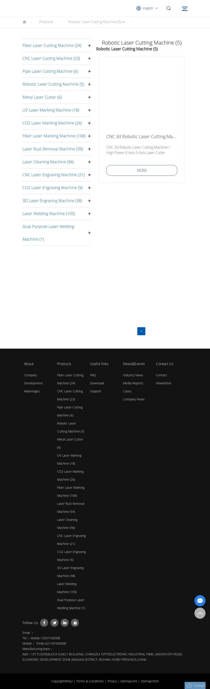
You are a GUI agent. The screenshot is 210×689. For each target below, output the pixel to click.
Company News (134, 399)
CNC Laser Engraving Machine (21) (54, 174)
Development (33, 383)
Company (30, 375)
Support (95, 391)
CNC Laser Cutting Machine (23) (51, 58)
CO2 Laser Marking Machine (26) (52, 123)
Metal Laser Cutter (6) (42, 97)
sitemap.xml (129, 681)
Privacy (112, 681)
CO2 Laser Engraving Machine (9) (52, 187)
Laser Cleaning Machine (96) (48, 161)
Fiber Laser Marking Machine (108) (54, 136)
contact (161, 375)
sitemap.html (150, 681)
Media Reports (133, 383)
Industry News (133, 375)
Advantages (32, 391)
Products (46, 21)
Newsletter (163, 383)
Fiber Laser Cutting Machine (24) (52, 45)
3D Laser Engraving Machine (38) (52, 200)
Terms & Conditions (90, 681)
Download (97, 383)
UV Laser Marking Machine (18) (51, 110)
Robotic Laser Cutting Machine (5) (94, 21)
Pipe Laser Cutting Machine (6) (50, 71)
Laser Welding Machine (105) (49, 213)
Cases (127, 391)
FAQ (93, 375)
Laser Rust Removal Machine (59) (53, 148)
